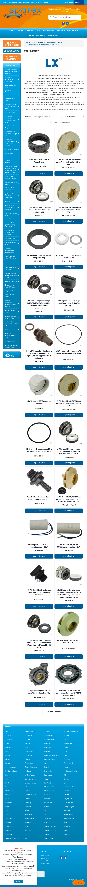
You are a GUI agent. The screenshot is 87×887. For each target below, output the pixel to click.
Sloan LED (67, 810)
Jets (6, 264)
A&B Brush (29, 731)
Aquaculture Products (8, 161)
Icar (6, 775)
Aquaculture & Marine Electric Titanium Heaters (10, 250)
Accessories (9, 95)
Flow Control (68, 763)
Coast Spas (29, 751)
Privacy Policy (44, 858)
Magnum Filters (69, 787)
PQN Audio (48, 803)
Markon (27, 791)
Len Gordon (48, 783)
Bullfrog (8, 747)
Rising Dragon (69, 807)
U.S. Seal (8, 834)
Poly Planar (68, 799)
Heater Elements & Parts (10, 243)
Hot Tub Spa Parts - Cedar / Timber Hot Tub (10, 258)
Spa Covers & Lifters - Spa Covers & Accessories (11, 196)
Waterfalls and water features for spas (11, 346)
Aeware (47, 731)
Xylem (27, 838)
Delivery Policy (44, 861)
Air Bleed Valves (10, 112)
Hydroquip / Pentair (71, 771)
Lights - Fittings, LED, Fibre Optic (11, 268)
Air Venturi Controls (11, 149)
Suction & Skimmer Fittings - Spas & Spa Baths (11, 324)
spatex (46, 822)
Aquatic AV (9, 739)
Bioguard (47, 743)
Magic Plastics (49, 787)
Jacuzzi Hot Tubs (31, 779)
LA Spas (8, 783)
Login (5, 2)
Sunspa (8, 830)
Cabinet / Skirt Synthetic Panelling (11, 177)
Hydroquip (48, 771)
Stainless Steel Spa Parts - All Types (11, 317)
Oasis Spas (48, 795)
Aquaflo (67, 735)
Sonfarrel (28, 814)
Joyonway (67, 779)
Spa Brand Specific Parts (10, 86)
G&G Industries (10, 767)
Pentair (27, 799)
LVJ (6, 787)
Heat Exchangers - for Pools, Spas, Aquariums (10, 232)
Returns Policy (44, 864)
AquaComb (48, 735)
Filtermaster (29, 763)
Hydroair (28, 771)
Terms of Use (44, 855)
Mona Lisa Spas (30, 795)
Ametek (8, 735)
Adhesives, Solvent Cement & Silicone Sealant (11, 106)
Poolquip (28, 803)
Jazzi (46, 779)
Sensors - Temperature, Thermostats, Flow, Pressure (10, 303)
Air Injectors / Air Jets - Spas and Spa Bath (11, 133)
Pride (7, 807)
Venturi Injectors (10, 341)
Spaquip (28, 822)
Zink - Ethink (48, 838)
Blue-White (68, 743)
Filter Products (9, 355)
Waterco (67, 834)
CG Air (66, 747)
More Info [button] (18, 881)
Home (11, 30)
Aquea (27, 739)
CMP (7, 751)
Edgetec (67, 755)
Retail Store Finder (37, 35)
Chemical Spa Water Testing (11, 183)
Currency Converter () (12, 58)
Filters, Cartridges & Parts (11, 214)
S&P (6, 810)
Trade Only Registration (19, 2)
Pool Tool (8, 803)
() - (69, 2)
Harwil (46, 767)
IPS (65, 775)
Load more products (54, 711)
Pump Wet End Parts (54, 42)
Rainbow (28, 807)
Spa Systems (29, 818)
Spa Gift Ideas (9, 91)
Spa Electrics (10, 818)
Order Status (36, 2)
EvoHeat (67, 759)
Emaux (27, 759)
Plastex (47, 799)
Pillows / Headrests (11, 281)
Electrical (7, 201)
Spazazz (67, 822)
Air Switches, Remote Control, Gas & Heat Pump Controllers (11, 142)
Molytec (8, 795)
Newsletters (48, 30)
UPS (26, 834)
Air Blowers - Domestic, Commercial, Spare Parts (10, 119)
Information (33, 30)
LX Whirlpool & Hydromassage (39, 45)
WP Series (55, 45)
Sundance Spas (50, 826)
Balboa (27, 743)
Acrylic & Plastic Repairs (10, 99)
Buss (26, 747)
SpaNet (8, 822)
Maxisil (66, 791)
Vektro (46, 834)
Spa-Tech (47, 818)
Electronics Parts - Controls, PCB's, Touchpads (10, 207)
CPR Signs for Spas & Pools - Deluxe (11, 189)
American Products (71, 731)
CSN (65, 751)
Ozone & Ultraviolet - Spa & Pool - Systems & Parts (11, 275)
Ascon (66, 739)
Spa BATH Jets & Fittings (10, 311)
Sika (45, 810)
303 (6, 731)
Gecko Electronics (31, 767)
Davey (7, 755)
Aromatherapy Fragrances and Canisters (9, 155)
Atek (7, 743)
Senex (27, 810)
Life (65, 783)
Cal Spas (47, 747)
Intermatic (48, 775)
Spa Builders (68, 814)
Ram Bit (47, 807)
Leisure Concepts (31, 783)
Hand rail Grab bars (10, 219)
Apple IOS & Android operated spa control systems (11, 71)
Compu (47, 751)
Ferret (7, 763)
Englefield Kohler (50, 759)
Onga (7, 799)
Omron (66, 795)
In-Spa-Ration (30, 775)
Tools (6, 329)
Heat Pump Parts (10, 238)
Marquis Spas (49, 791)
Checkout (79, 2)
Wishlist (46, 2)
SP (45, 814)
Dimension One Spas (51, 755)
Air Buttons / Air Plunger (9, 127)
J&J (6, 779)
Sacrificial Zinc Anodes (9, 296)
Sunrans (67, 826)
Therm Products (50, 830)
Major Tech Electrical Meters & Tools (10, 335)
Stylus (27, 826)
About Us (20, 30)
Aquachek (28, 735)
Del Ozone (28, 755)
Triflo (66, 830)
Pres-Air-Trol (68, 803)
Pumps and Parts (10, 291)
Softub (7, 814)
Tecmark (28, 830)
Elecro (7, 759)
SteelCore (9, 826)
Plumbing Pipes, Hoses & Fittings (10, 286)
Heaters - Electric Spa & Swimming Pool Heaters (10, 225)
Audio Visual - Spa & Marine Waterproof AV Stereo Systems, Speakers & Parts (11, 169)
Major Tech (9, 791)
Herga (66, 767)
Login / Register (39, 173)
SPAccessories (69, 818)
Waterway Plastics (12, 838)
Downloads (11, 51)
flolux (46, 763)
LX (26, 787)
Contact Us (53, 35)
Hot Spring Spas (11, 771)
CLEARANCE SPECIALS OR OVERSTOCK (9, 79)
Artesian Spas (49, 739)
